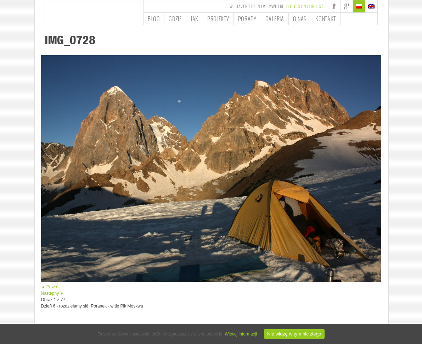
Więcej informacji (241, 334)
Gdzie (175, 19)
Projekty (218, 19)
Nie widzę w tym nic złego (294, 334)
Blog (154, 19)
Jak (194, 19)
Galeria (274, 19)
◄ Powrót (50, 286)
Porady (247, 19)
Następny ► (52, 293)
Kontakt (325, 19)
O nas (300, 19)
